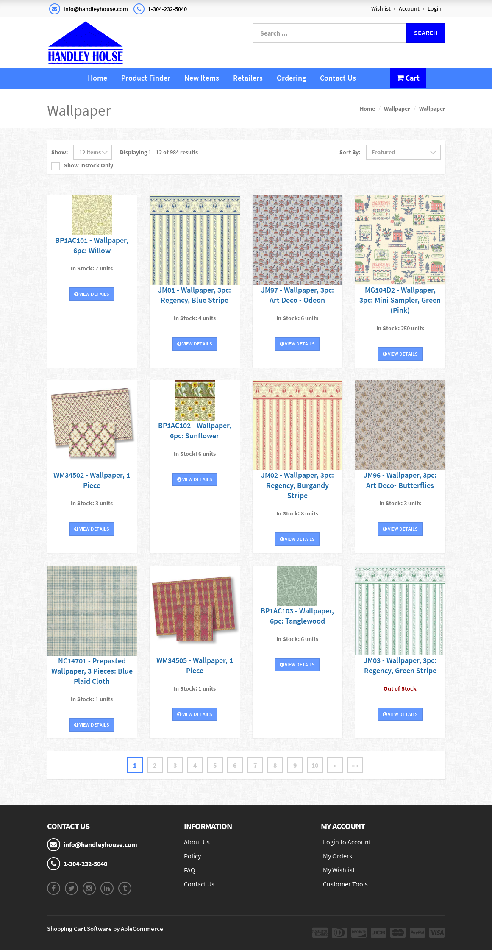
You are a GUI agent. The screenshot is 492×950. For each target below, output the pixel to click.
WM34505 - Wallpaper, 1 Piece (194, 665)
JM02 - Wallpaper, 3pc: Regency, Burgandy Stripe (297, 485)
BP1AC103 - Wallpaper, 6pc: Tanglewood (297, 615)
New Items (201, 78)
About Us (197, 842)
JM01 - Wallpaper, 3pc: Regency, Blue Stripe (194, 295)
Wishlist (381, 8)
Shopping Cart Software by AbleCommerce (105, 929)
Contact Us (338, 78)
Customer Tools (345, 884)
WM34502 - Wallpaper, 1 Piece (91, 480)
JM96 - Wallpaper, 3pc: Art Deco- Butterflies (400, 480)
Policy (192, 856)
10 (316, 765)
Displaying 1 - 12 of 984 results (159, 152)
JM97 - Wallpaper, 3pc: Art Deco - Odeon (297, 295)
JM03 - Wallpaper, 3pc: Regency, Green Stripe (400, 665)
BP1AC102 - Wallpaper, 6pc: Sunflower (194, 430)
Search (426, 32)
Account (409, 8)
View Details (91, 293)
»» (356, 765)
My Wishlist (339, 870)
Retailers (248, 78)
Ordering (291, 78)
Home (97, 78)
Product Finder (145, 78)
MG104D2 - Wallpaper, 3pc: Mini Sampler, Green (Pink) (400, 300)
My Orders (337, 856)
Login (435, 8)
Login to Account (347, 842)
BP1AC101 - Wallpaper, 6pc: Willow (91, 245)
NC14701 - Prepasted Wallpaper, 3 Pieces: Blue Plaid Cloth (92, 670)
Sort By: (349, 152)
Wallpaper (397, 108)
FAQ (189, 870)
